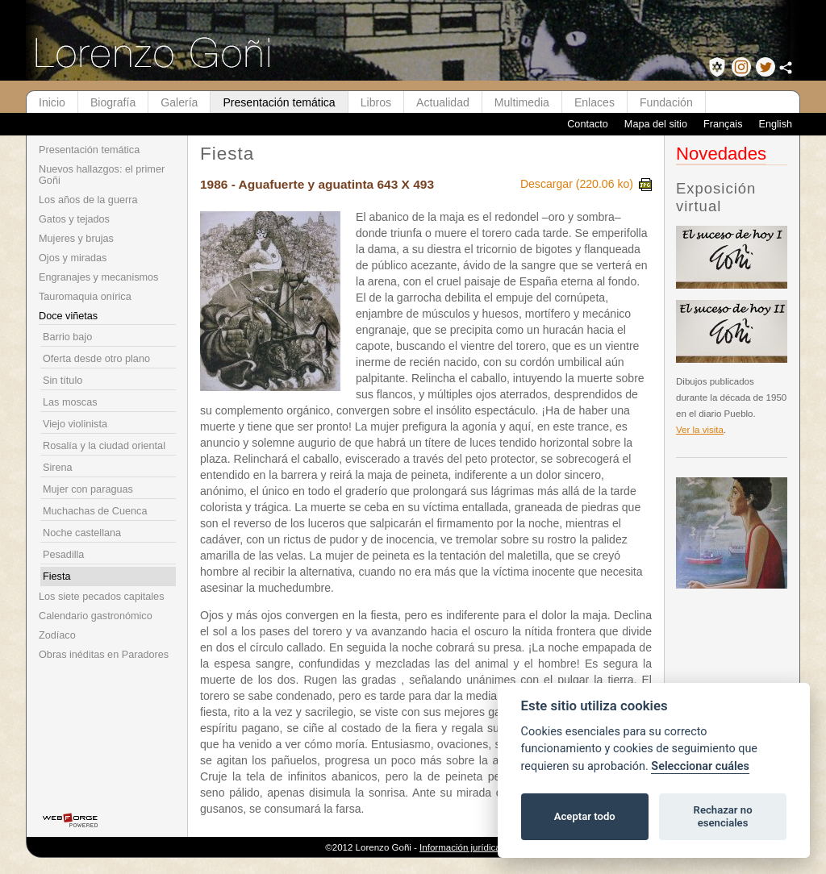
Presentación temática (279, 102)
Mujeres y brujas (76, 238)
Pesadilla (63, 554)
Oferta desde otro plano (96, 358)
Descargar (586, 183)
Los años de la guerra (88, 200)
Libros (376, 102)
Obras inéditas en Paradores (104, 654)
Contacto (587, 124)
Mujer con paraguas (88, 489)
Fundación (666, 102)
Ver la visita (700, 430)
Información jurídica (460, 847)
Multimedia (521, 102)
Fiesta (56, 576)
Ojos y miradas (72, 258)
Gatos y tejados (74, 219)
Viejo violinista (75, 424)
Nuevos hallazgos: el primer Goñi (102, 175)
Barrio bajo (67, 337)
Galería (179, 102)
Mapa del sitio (655, 124)
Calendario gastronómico (95, 616)
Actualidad (442, 102)
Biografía (113, 102)
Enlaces (594, 102)
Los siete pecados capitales (102, 596)
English (775, 124)
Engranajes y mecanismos (98, 277)
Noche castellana (82, 533)
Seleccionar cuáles (700, 766)
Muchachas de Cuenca (95, 511)
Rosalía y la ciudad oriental (104, 446)
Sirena (58, 467)
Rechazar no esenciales (723, 816)
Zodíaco (57, 635)
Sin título (62, 380)
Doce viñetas (68, 316)
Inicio (52, 102)
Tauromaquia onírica (85, 296)
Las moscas (70, 402)
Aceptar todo (584, 816)
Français (723, 124)
